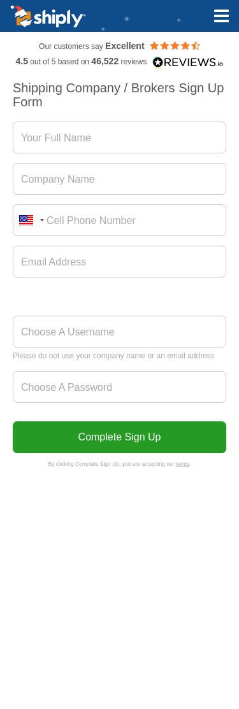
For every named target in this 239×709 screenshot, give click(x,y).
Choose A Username (68, 331)
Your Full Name (56, 137)
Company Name (58, 179)
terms (182, 464)
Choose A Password (66, 387)
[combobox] (30, 220)
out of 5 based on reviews (119, 61)
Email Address (53, 261)
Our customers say (119, 46)
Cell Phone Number (91, 220)
